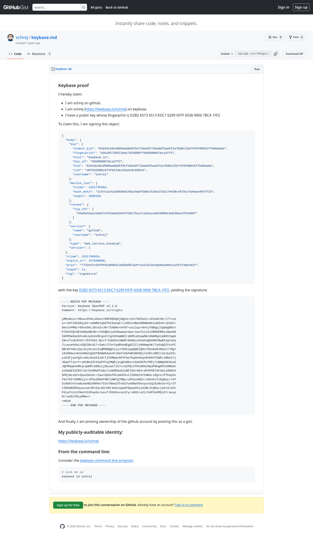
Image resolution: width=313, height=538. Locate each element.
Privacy (109, 526)
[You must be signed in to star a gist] (275, 37)
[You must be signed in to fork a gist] (296, 37)
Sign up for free (68, 505)
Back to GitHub (117, 7)
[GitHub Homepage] (62, 526)
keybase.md (44, 37)
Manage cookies (193, 526)
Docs (163, 526)
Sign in (283, 7)
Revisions (39, 54)
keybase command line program (106, 460)
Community (149, 526)
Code (15, 54)
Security (123, 526)
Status (135, 526)
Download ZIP (294, 54)
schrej (22, 37)
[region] (157, 282)
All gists (96, 7)
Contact (174, 526)
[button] (275, 54)
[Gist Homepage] (16, 7)
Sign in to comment (189, 505)
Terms (98, 526)
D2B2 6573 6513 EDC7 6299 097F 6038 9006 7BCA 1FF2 (124, 290)
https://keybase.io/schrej (105, 109)
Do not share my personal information (229, 526)
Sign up (301, 7)
